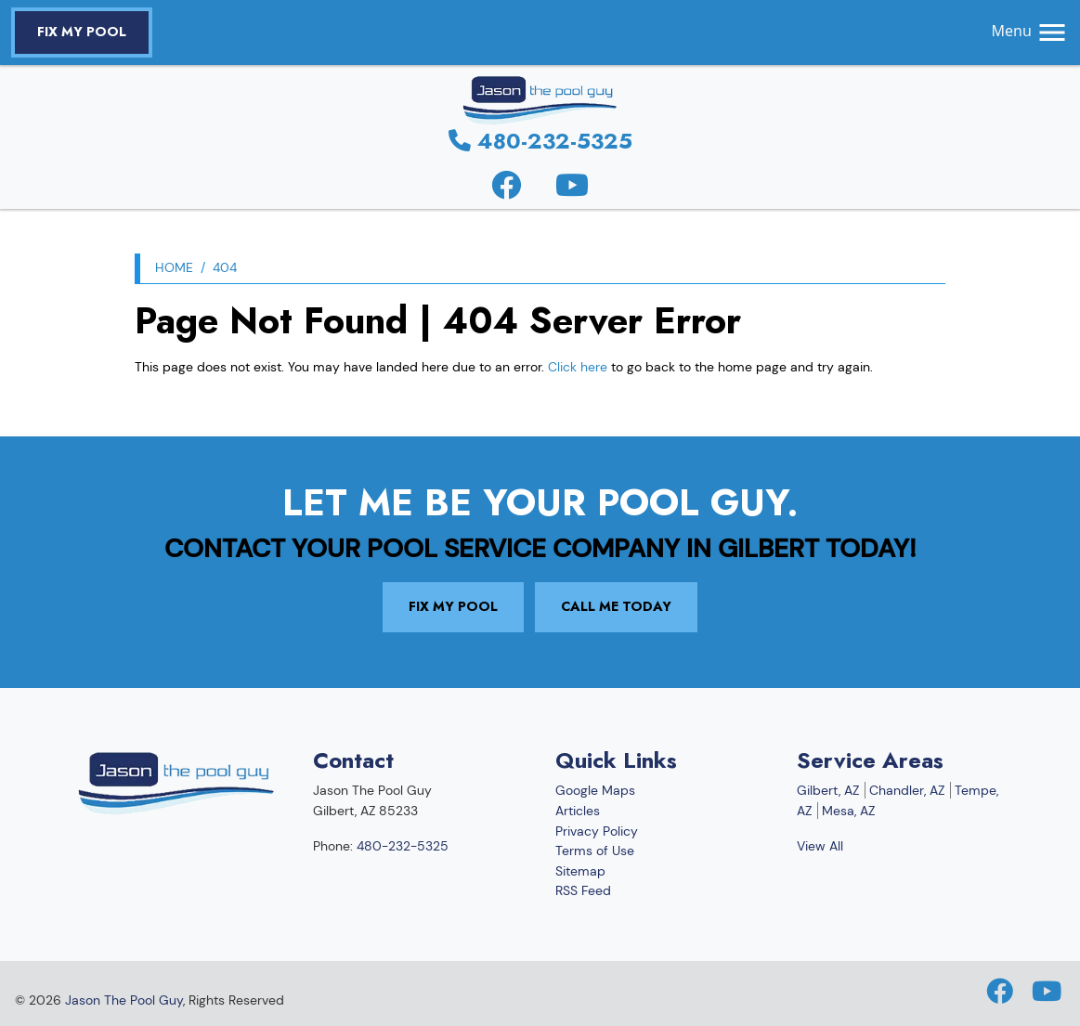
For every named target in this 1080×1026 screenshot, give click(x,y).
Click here (577, 366)
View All (820, 846)
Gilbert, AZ (828, 790)
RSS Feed (583, 890)
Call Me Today (616, 606)
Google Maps (595, 790)
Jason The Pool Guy (124, 1000)
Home (174, 267)
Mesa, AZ (848, 810)
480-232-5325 (540, 140)
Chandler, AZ (906, 790)
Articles (577, 810)
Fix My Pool (81, 31)
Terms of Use (594, 850)
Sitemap (580, 871)
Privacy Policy (596, 831)
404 (225, 267)
